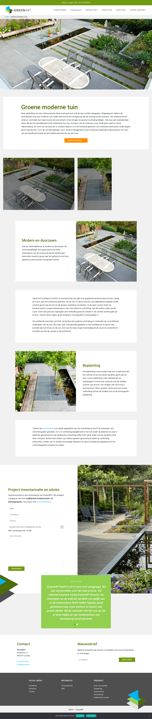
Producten (91, 10)
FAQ (63, 689)
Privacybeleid (67, 686)
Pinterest (33, 689)
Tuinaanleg (76, 10)
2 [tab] (77, 624)
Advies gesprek (137, 10)
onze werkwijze (44, 502)
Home (7, 17)
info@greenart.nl (23, 665)
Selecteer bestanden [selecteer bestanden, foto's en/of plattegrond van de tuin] (62, 527)
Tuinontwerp (59, 10)
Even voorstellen (100, 686)
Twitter (32, 692)
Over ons (120, 10)
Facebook (33, 686)
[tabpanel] (76, 66)
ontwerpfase (48, 428)
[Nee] (149, 716)
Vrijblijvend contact (101, 697)
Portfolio (107, 10)
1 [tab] (74, 624)
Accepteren (80, 715)
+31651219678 (23, 662)
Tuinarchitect (99, 692)
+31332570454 (84, 3)
